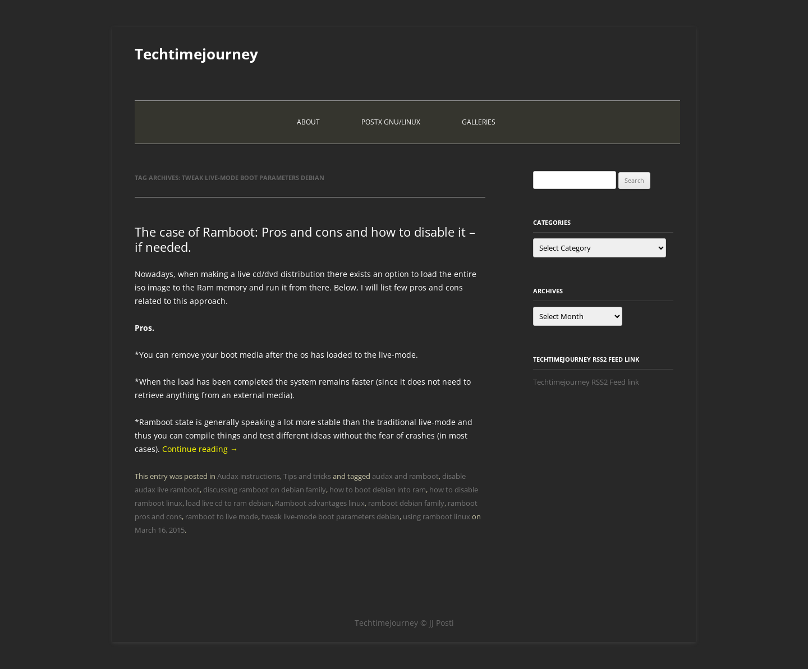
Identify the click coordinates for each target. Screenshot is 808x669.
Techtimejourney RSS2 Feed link (586, 382)
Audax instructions (248, 476)
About (308, 122)
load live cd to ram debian (229, 503)
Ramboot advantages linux (320, 503)
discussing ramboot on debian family (264, 490)
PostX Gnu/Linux (390, 122)
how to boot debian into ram (377, 490)
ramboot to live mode (221, 516)
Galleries (478, 122)
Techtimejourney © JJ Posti (404, 622)
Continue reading (200, 449)
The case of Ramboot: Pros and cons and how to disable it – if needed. (305, 239)
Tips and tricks (307, 476)
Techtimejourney (196, 54)
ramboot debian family (406, 503)
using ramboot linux (436, 516)
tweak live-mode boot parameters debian (330, 516)
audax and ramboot (405, 476)
